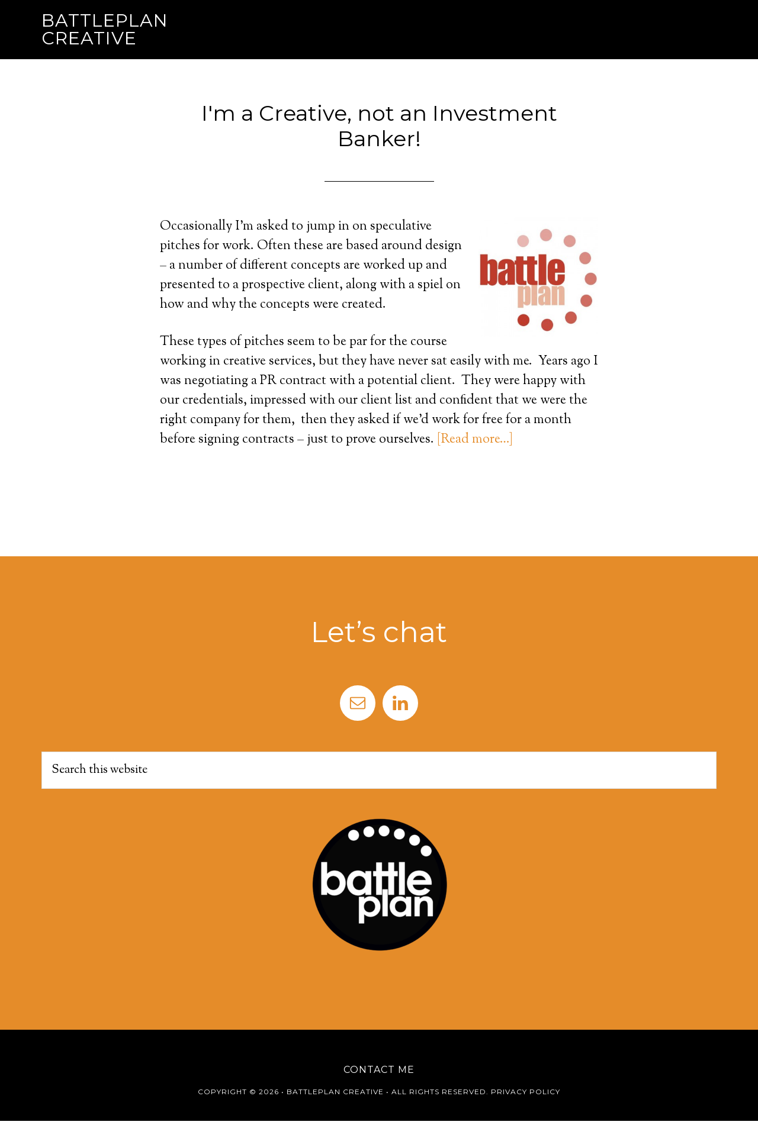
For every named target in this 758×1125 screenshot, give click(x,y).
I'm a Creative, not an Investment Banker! (379, 125)
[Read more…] (475, 439)
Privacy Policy (525, 1091)
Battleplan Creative (104, 29)
